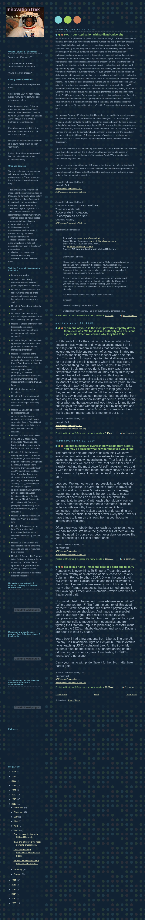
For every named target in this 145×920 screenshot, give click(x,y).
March (17, 830)
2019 (14, 799)
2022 (14, 785)
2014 (14, 894)
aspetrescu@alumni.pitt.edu (91, 238)
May (16, 821)
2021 (14, 790)
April (16, 826)
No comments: (130, 315)
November (19, 812)
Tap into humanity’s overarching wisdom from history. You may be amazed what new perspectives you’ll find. (99, 447)
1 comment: (131, 687)
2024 (14, 776)
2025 (14, 772)
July (16, 817)
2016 (14, 885)
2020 (14, 795)
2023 (14, 781)
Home (96, 694)
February (18, 869)
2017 (14, 880)
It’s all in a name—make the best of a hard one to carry (99, 566)
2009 (14, 903)
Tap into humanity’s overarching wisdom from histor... (27, 852)
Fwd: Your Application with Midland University (93, 34)
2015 (14, 889)
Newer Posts (61, 694)
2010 (14, 898)
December (19, 807)
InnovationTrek (23, 9)
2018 (14, 804)
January (18, 874)
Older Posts (131, 694)
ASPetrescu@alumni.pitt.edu (69, 188)
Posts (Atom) (74, 700)
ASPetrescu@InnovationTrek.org (71, 192)
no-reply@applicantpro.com (103, 241)
